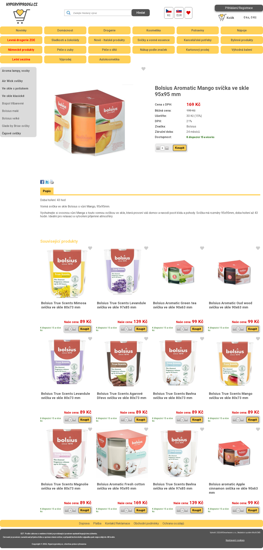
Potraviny (197, 30)
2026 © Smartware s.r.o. (227, 533)
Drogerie (109, 30)
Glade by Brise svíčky (16, 126)
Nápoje (242, 30)
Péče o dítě (109, 49)
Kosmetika (153, 30)
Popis (47, 191)
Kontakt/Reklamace (117, 523)
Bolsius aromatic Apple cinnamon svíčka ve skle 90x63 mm (233, 488)
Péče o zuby (65, 49)
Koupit (179, 147)
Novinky (21, 30)
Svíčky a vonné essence (153, 40)
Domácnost (65, 30)
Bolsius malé (10, 111)
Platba (97, 523)
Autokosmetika (109, 59)
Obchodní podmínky (146, 523)
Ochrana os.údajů (173, 523)
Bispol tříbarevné (13, 103)
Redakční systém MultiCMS (248, 533)
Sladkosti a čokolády (65, 40)
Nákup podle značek (153, 49)
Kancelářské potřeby (197, 40)
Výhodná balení (242, 49)
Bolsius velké (10, 118)
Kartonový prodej (197, 49)
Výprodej (65, 59)
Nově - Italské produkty (109, 40)
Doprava (84, 523)
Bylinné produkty (242, 40)
